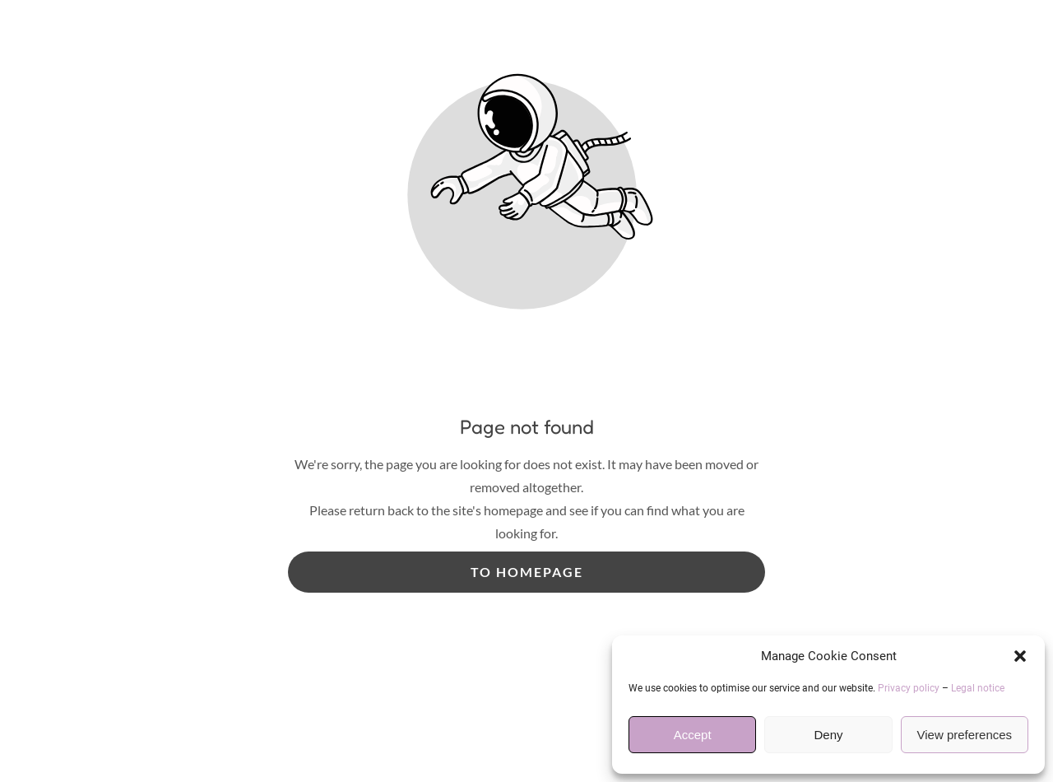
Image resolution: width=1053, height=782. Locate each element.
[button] (1020, 656)
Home (246, 387)
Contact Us (789, 387)
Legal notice (977, 688)
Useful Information (506, 387)
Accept (693, 735)
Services (321, 387)
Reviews (698, 387)
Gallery (619, 387)
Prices (396, 387)
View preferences (965, 735)
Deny (828, 735)
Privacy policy (908, 688)
